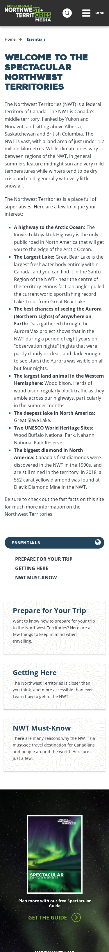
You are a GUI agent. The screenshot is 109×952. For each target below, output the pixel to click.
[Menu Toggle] (92, 13)
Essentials (26, 542)
